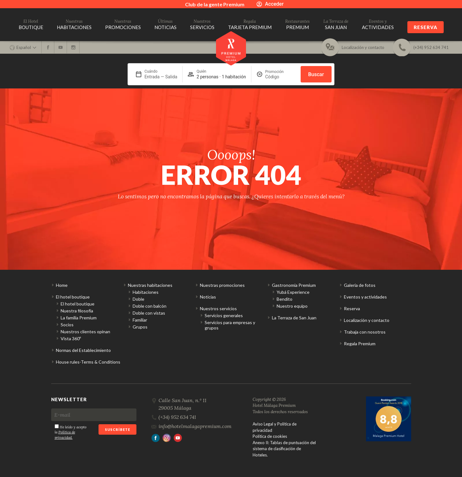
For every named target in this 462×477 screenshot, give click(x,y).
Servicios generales (224, 315)
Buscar (316, 74)
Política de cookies (270, 436)
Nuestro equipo (292, 306)
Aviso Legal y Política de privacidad (275, 427)
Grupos (140, 326)
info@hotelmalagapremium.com (195, 426)
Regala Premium (359, 343)
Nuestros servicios (218, 308)
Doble (138, 299)
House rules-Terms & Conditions (88, 362)
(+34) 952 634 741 (177, 417)
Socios (67, 324)
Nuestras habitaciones (150, 285)
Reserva (425, 27)
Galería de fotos (359, 285)
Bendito (284, 299)
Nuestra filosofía (77, 310)
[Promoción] (280, 76)
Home (62, 285)
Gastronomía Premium (294, 285)
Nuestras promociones (222, 285)
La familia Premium (79, 317)
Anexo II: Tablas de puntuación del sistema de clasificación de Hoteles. (284, 448)
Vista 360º (71, 338)
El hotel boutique (73, 296)
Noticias (208, 296)
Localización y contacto (366, 320)
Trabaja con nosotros (365, 332)
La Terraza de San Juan (294, 317)
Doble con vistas (149, 313)
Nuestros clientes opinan (85, 331)
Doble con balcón (149, 306)
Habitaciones (146, 292)
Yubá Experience (293, 292)
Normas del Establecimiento (83, 350)
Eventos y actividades (365, 296)
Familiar (140, 320)
